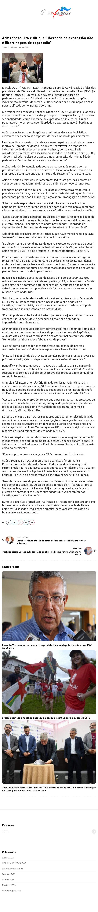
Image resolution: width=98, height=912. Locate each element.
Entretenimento (10, 869)
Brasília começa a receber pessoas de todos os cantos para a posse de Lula (46, 718)
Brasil (6, 47)
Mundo (5, 880)
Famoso (6, 874)
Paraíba (5, 885)
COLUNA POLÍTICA (11, 863)
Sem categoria (9, 890)
